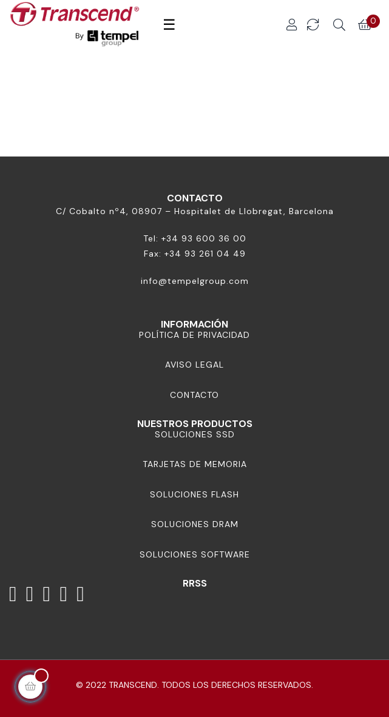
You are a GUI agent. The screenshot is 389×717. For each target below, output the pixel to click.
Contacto (194, 394)
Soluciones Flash (194, 494)
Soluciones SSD (195, 434)
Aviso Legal (194, 364)
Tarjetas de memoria (195, 464)
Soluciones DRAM (194, 524)
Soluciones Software (195, 554)
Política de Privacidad (194, 334)
